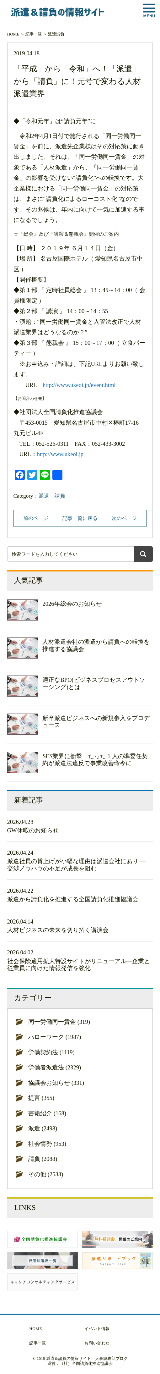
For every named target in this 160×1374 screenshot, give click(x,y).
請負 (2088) (42, 1159)
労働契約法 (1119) (51, 1052)
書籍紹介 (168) (47, 1113)
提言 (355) (41, 1098)
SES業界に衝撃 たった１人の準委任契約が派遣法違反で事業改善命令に (95, 759)
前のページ (35, 518)
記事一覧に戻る (80, 518)
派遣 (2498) (42, 1128)
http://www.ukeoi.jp (60, 454)
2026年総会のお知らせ (72, 603)
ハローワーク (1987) (54, 1037)
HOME (13, 34)
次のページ (124, 518)
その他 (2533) (45, 1174)
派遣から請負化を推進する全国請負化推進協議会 (72, 899)
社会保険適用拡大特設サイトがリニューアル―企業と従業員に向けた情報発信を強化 (78, 964)
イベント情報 (96, 1329)
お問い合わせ (96, 1343)
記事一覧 (33, 34)
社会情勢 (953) (47, 1143)
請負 (60, 34)
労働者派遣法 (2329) (54, 1067)
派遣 (52, 34)
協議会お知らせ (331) (56, 1082)
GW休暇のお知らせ (33, 830)
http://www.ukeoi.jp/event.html (79, 385)
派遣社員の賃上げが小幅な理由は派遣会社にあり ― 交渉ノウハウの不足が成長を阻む (76, 864)
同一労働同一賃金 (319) (59, 1021)
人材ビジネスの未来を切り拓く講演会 (58, 930)
